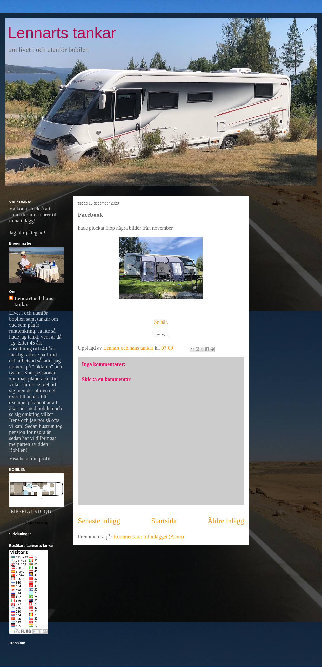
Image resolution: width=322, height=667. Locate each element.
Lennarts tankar (62, 32)
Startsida (164, 521)
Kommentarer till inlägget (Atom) (148, 536)
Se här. (161, 322)
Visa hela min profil (29, 458)
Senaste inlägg (99, 521)
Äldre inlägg (225, 521)
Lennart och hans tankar (33, 301)
